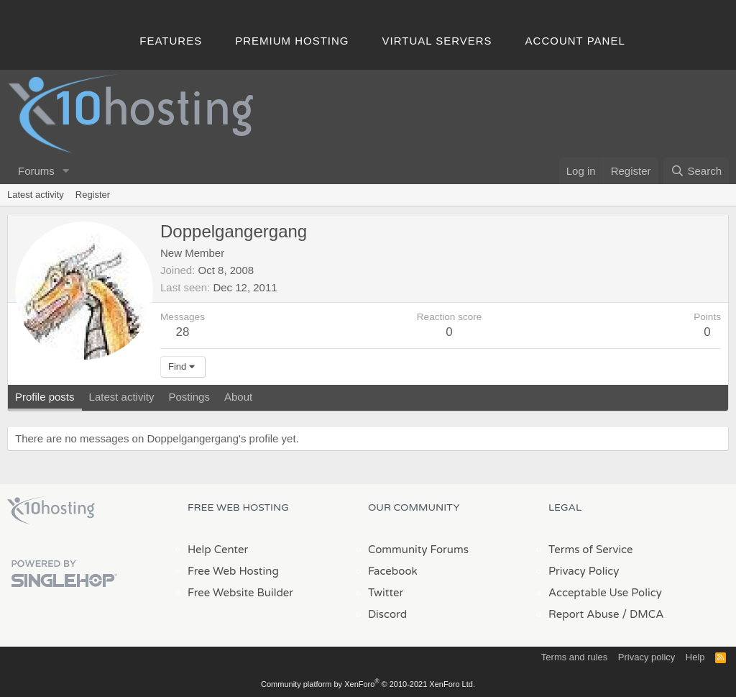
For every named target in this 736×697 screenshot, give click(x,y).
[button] (66, 171)
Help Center (218, 549)
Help (695, 657)
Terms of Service (590, 549)
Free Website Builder (240, 592)
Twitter (385, 592)
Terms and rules (574, 657)
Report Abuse (584, 614)
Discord (387, 614)
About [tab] (238, 397)
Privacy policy (646, 657)
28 (183, 332)
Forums (36, 171)
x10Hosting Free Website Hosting (51, 510)
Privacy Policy (583, 571)
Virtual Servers (437, 41)
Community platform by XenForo (368, 684)
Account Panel (575, 41)
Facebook (393, 571)
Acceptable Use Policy (605, 592)
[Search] (696, 171)
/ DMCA (642, 614)
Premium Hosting (292, 41)
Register (92, 194)
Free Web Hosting (233, 571)
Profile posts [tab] (45, 397)
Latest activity (35, 194)
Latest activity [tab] (122, 397)
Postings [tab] (189, 397)
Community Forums (418, 549)
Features (170, 41)
